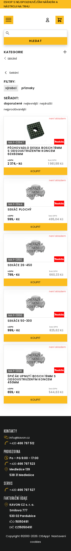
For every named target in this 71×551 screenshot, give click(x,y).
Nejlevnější (31, 103)
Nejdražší (46, 103)
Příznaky (27, 88)
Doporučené (13, 103)
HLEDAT (35, 41)
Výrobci (10, 88)
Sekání (12, 59)
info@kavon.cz (19, 438)
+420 (21, 443)
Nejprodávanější (15, 109)
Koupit (36, 171)
